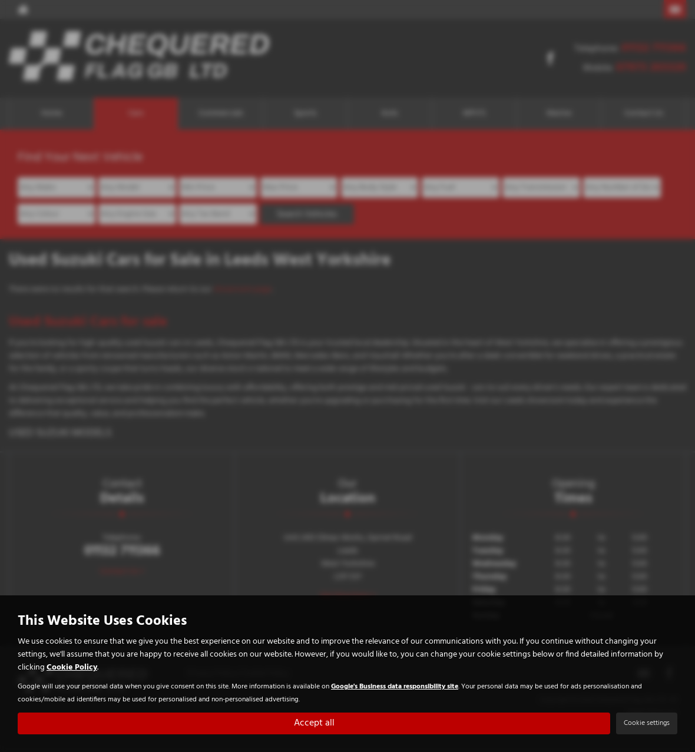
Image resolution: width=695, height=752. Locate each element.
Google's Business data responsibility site (394, 687)
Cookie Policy (72, 668)
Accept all (314, 723)
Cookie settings (647, 723)
